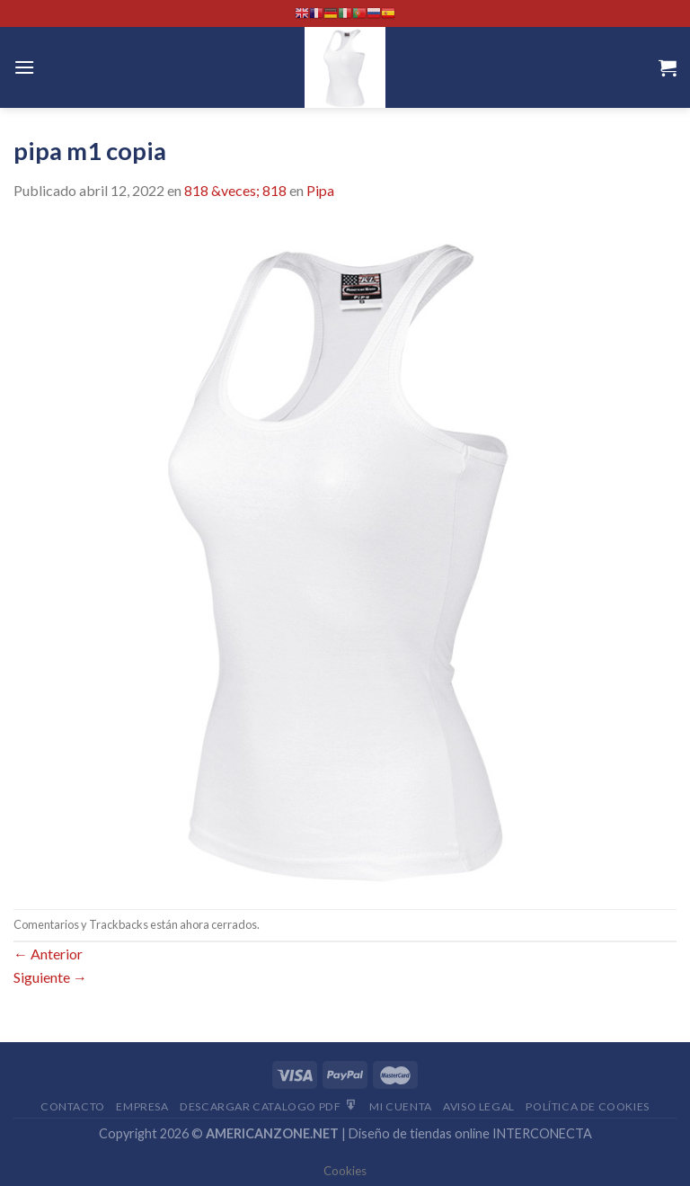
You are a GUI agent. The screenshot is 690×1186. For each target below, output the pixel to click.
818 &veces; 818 (235, 190)
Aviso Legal (479, 1106)
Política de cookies (588, 1106)
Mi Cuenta (400, 1106)
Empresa (142, 1106)
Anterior (48, 953)
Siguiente (50, 976)
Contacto (72, 1106)
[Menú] (24, 67)
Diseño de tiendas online (419, 1133)
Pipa (320, 190)
